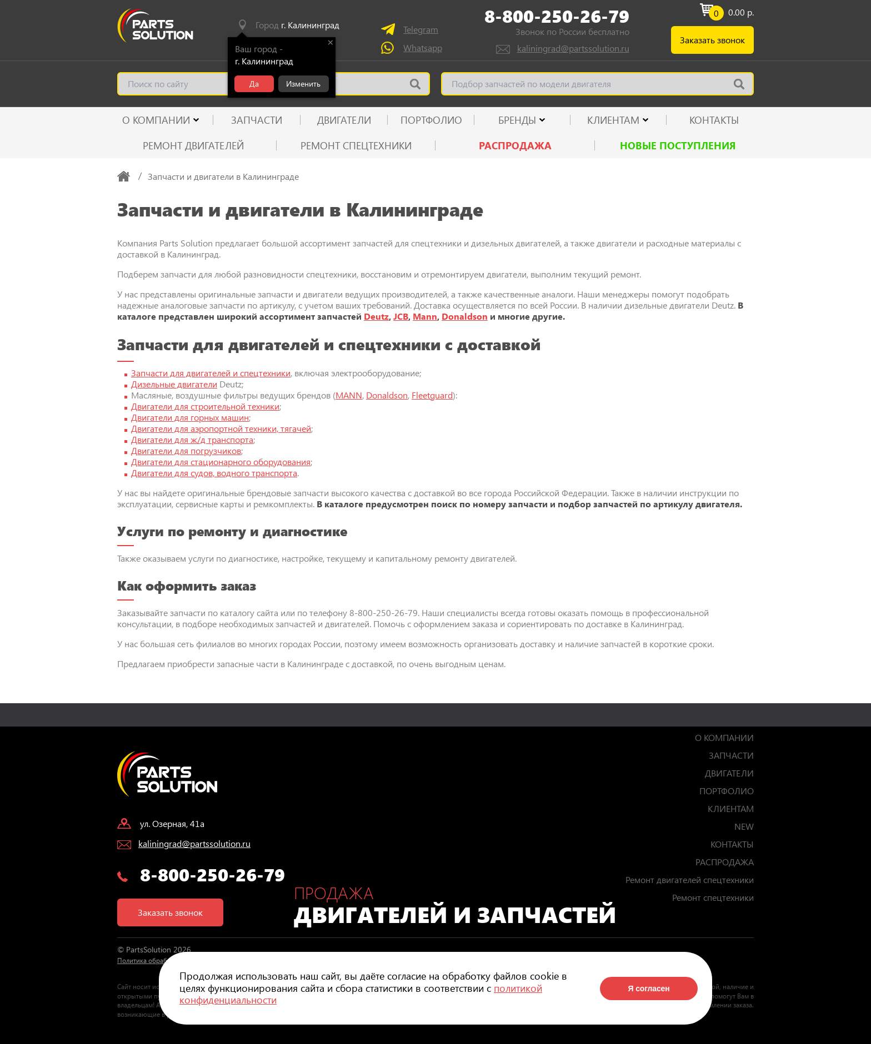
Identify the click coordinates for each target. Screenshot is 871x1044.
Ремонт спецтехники (356, 145)
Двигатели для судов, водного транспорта (214, 472)
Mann (425, 316)
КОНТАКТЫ (714, 120)
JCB (400, 316)
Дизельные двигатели (174, 384)
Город (297, 25)
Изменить (303, 83)
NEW (744, 826)
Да (254, 83)
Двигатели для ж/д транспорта (192, 439)
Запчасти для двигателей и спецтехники (211, 373)
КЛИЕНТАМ (613, 120)
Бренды (517, 120)
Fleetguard (432, 395)
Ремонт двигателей (193, 145)
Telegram (420, 29)
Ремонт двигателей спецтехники (689, 879)
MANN (349, 395)
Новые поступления (678, 145)
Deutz (376, 316)
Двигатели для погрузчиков (186, 450)
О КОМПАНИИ (156, 120)
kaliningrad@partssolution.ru (573, 48)
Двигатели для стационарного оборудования (221, 461)
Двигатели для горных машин (190, 417)
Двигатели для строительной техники (205, 406)
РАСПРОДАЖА (515, 145)
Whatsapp (422, 47)
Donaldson (465, 316)
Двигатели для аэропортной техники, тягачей (221, 428)
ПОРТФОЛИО (431, 120)
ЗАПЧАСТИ (256, 120)
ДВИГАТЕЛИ (344, 120)
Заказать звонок (712, 40)
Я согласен (648, 988)
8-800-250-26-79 (556, 16)
